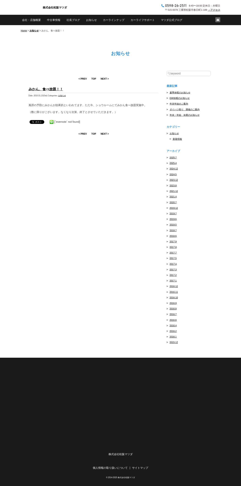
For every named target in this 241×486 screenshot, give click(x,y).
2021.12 (174, 191)
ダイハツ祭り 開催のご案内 (185, 109)
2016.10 (174, 297)
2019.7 (173, 213)
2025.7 (173, 157)
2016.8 (173, 308)
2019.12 (174, 208)
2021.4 (173, 196)
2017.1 (173, 280)
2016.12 (174, 286)
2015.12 (174, 342)
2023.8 (173, 185)
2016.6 (173, 320)
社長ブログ (73, 19)
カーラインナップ (113, 19)
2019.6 (173, 219)
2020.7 (173, 202)
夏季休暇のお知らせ (180, 92)
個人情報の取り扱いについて (110, 467)
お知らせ (91, 19)
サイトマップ (140, 467)
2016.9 (173, 303)
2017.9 (173, 241)
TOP (93, 78)
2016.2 (173, 331)
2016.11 (174, 292)
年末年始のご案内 (179, 103)
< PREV (83, 78)
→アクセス (214, 10)
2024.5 (173, 174)
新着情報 (177, 139)
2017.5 (173, 258)
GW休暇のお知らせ (180, 98)
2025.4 (173, 163)
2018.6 (173, 236)
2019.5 (173, 224)
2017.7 (173, 252)
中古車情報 (53, 19)
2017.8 (173, 247)
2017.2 (173, 275)
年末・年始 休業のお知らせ (185, 115)
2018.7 (173, 230)
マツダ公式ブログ (171, 19)
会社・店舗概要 (31, 19)
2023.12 (174, 180)
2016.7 (173, 314)
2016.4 (173, 325)
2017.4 (173, 264)
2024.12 (174, 168)
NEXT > (105, 78)
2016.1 (173, 336)
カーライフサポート (143, 19)
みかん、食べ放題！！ (46, 89)
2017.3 (173, 269)
